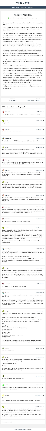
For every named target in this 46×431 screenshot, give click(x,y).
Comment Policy (23, 7)
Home (13, 7)
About (17, 7)
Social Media (30, 7)
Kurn (5, 120)
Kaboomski (7, 248)
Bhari (30, 429)
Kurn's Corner (23, 2)
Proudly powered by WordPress (20, 429)
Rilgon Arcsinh (7, 138)
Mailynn (6, 111)
